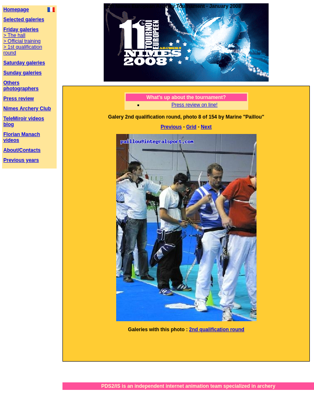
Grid (191, 127)
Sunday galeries (22, 73)
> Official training (22, 41)
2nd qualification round (216, 329)
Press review (18, 99)
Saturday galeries (24, 63)
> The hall (14, 35)
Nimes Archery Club (27, 109)
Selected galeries (23, 19)
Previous (171, 127)
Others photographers (21, 86)
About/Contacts (21, 150)
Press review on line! (195, 105)
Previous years (21, 160)
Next (206, 127)
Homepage (16, 9)
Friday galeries (21, 29)
